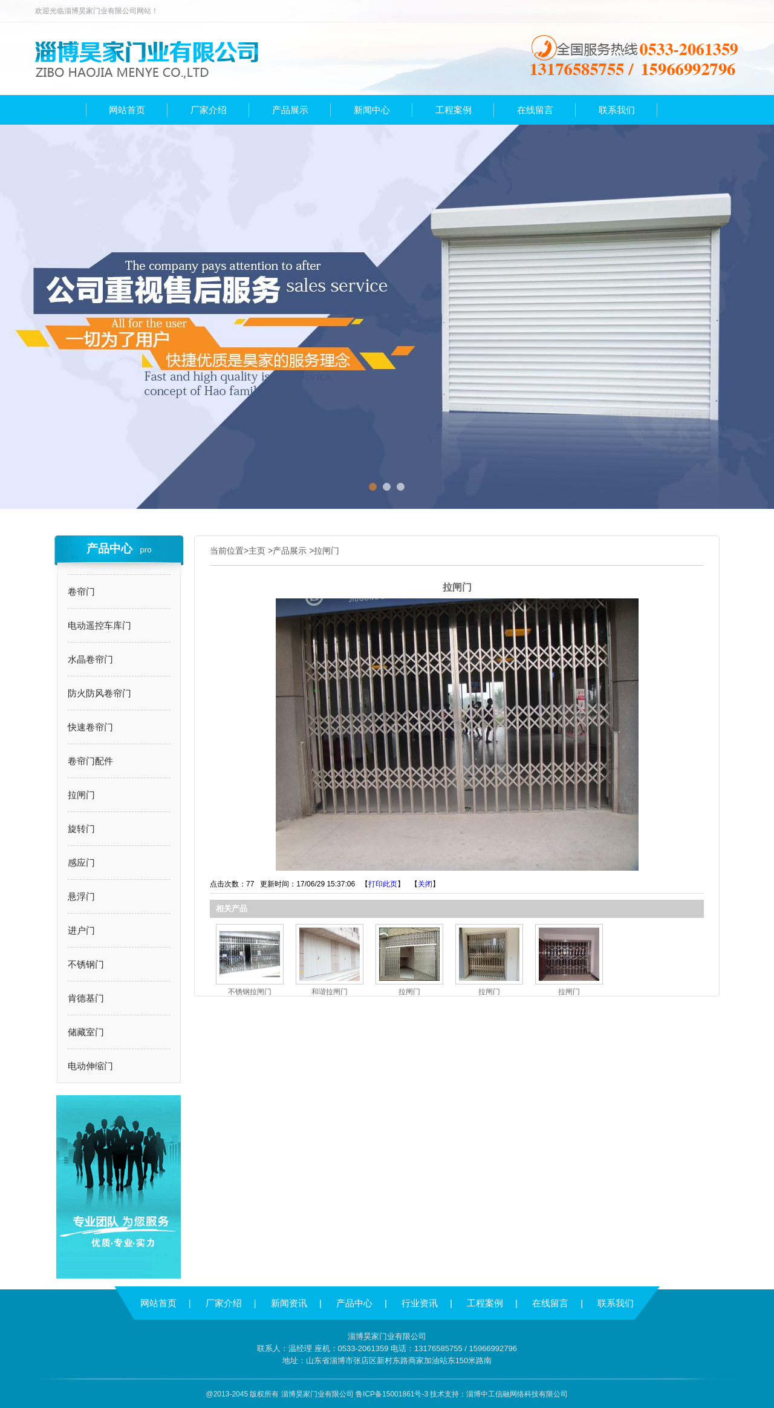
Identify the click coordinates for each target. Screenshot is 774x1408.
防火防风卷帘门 (99, 693)
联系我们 (615, 1303)
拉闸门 (81, 795)
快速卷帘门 (90, 727)
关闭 (425, 884)
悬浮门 (81, 896)
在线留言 (550, 1303)
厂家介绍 (224, 1303)
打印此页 (382, 884)
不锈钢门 (86, 964)
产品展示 (290, 550)
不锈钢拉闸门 (250, 991)
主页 (257, 550)
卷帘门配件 (90, 761)
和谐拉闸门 (329, 991)
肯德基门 (86, 998)
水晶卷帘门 (90, 659)
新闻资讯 (289, 1303)
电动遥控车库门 (99, 625)
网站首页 (158, 1303)
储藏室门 (86, 1032)
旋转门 (81, 829)
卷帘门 (81, 591)
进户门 (81, 930)
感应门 (81, 862)
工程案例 (485, 1303)
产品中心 (354, 1303)
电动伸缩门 (90, 1066)
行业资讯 (420, 1303)
